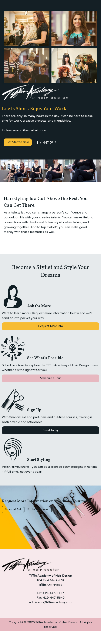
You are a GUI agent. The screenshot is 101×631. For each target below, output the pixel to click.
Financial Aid (13, 509)
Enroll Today (51, 430)
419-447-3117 (45, 142)
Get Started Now (18, 142)
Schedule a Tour (50, 378)
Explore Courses (38, 509)
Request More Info (50, 326)
